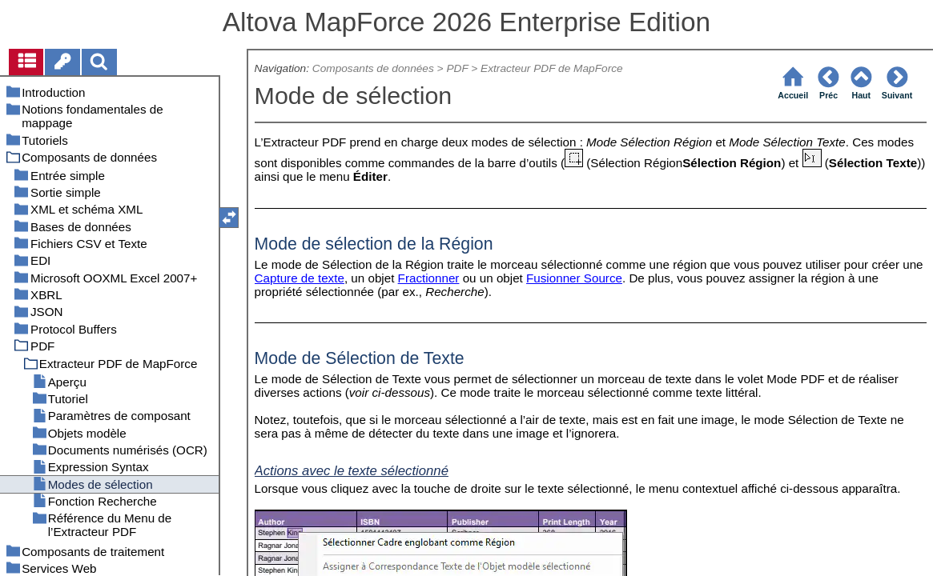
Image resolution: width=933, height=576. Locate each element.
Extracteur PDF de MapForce (552, 68)
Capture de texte (299, 278)
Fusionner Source (574, 278)
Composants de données (373, 68)
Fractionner (429, 278)
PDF (457, 68)
